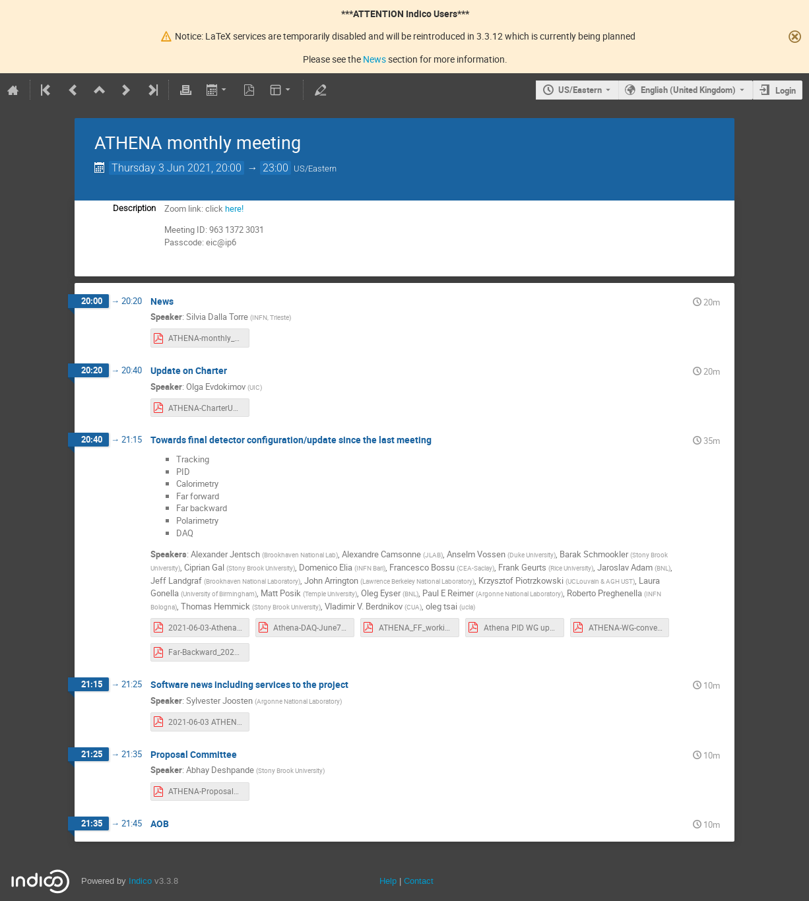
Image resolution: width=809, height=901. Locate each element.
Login (785, 90)
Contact (419, 880)
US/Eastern (580, 90)
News (374, 59)
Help (388, 880)
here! (234, 208)
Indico (140, 880)
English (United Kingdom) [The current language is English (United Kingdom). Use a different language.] (688, 90)
